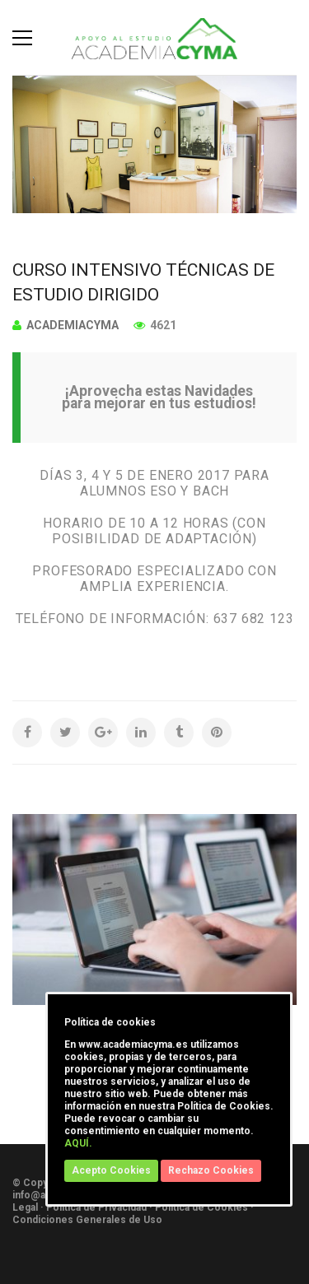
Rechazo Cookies (211, 1170)
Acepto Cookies (111, 1170)
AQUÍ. (78, 1143)
